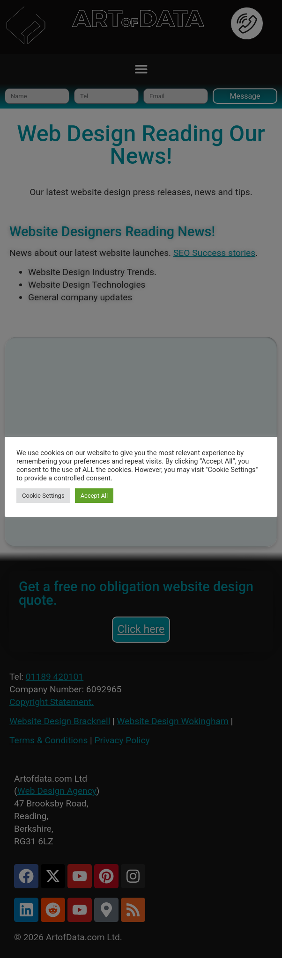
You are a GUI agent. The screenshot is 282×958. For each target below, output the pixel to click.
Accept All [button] (94, 495)
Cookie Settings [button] (43, 495)
